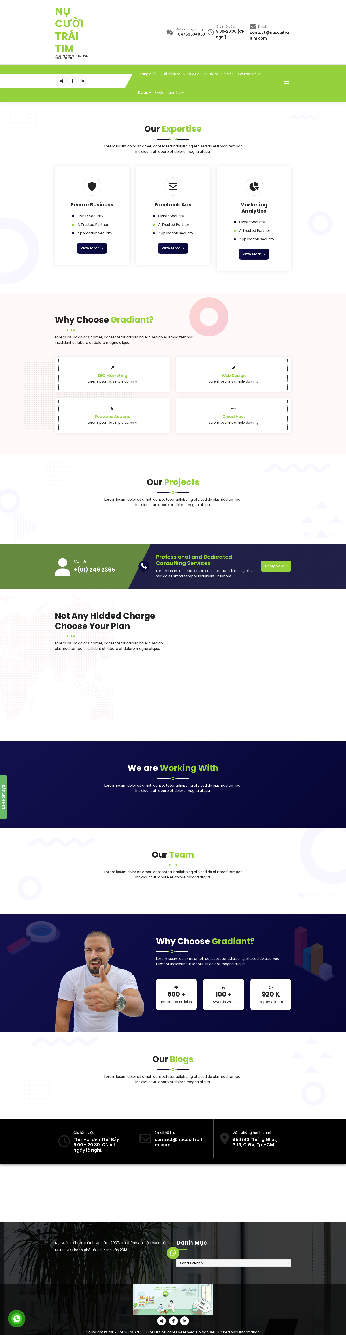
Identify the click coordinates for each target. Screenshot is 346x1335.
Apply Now (276, 566)
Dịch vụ (189, 73)
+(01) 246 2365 (94, 570)
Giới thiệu (168, 73)
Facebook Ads (173, 204)
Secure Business (92, 204)
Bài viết (227, 73)
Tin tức (208, 73)
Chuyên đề (247, 73)
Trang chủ (147, 73)
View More (92, 248)
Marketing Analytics (253, 207)
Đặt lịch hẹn (3, 797)
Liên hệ (174, 92)
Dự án (143, 92)
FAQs (159, 92)
